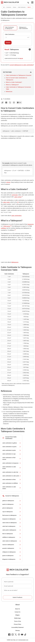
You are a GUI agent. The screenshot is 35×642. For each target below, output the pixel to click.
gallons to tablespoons (11, 500)
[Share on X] (10, 102)
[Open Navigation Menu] (32, 2)
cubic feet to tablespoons (11, 526)
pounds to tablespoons (11, 548)
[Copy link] (2, 102)
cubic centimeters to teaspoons (11, 463)
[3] (15, 229)
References (9, 91)
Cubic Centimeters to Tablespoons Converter (18, 75)
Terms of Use (17, 621)
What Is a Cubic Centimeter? (14, 82)
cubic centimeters (16, 215)
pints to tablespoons (11, 508)
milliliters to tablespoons (11, 537)
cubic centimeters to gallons (11, 443)
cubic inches (17, 197)
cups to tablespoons (11, 511)
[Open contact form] (30, 49)
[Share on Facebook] (6, 102)
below (21, 58)
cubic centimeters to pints (11, 450)
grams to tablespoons (11, 555)
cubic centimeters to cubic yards (11, 476)
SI (17, 202)
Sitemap (17, 630)
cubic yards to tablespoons (11, 530)
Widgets (17, 615)
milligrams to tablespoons (11, 552)
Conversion (8, 7)
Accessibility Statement (17, 627)
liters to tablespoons (11, 533)
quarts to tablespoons (11, 504)
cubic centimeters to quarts (11, 446)
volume (8, 182)
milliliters (3, 228)
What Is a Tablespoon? (12, 84)
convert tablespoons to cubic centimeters (21, 65)
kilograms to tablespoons (11, 559)
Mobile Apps (17, 618)
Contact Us (17, 612)
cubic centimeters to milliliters (11, 483)
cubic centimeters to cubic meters (11, 487)
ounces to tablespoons (11, 544)
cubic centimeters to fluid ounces (11, 458)
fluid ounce (7, 226)
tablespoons (14, 262)
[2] (10, 225)
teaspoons (31, 224)
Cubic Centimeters (22, 7)
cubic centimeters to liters (11, 479)
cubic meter (6, 202)
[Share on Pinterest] (13, 102)
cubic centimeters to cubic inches (11, 467)
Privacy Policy (17, 624)
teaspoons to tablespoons (11, 519)
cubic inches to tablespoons (11, 522)
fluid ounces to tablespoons (11, 515)
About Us (17, 609)
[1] (22, 196)
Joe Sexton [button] (7, 99)
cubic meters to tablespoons (11, 541)
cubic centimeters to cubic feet (11, 472)
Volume (14, 7)
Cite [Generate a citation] (19, 102)
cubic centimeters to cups (11, 454)
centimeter (15, 195)
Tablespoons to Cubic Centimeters (23, 28)
